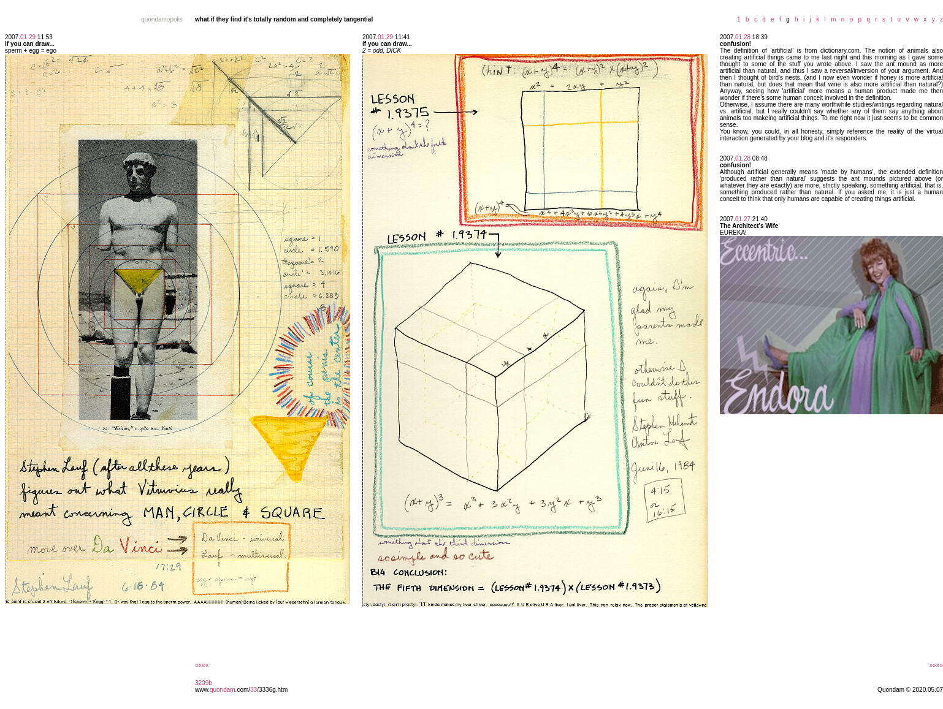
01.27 (742, 219)
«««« (201, 665)
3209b (203, 683)
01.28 (742, 37)
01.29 (28, 37)
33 (253, 689)
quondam (222, 689)
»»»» (936, 665)
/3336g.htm (272, 689)
